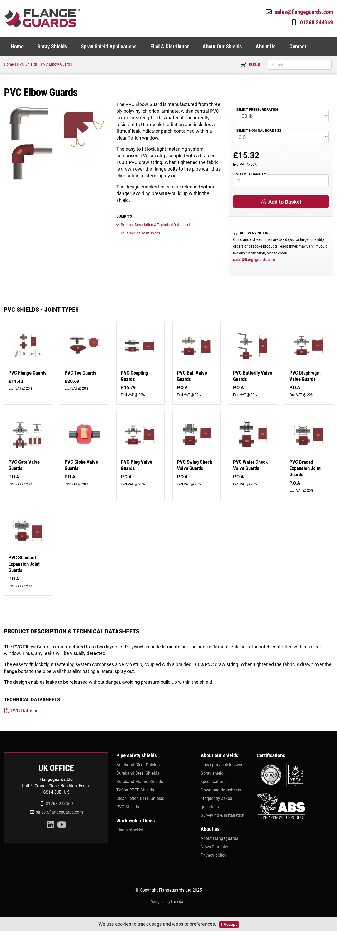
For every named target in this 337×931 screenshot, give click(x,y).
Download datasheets (221, 789)
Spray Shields (52, 46)
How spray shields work (223, 764)
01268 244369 (311, 22)
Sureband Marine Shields (139, 781)
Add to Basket (280, 201)
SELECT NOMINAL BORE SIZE (258, 130)
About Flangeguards (219, 838)
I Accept (229, 924)
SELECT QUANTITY (251, 174)
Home (17, 46)
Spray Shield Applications (109, 46)
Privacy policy (213, 855)
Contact (297, 46)
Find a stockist (129, 829)
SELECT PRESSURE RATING (257, 109)
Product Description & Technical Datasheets (154, 224)
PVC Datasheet (23, 710)
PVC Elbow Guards (56, 64)
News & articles (215, 846)
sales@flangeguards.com (299, 12)
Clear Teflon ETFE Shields (140, 798)
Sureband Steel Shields (137, 773)
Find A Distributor (169, 46)
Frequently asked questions (216, 802)
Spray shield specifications (213, 777)
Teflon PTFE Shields (135, 789)
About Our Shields (222, 46)
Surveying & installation (223, 815)
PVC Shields (27, 64)
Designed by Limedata (169, 901)
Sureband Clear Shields (138, 764)
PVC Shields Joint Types (138, 233)
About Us (266, 46)
